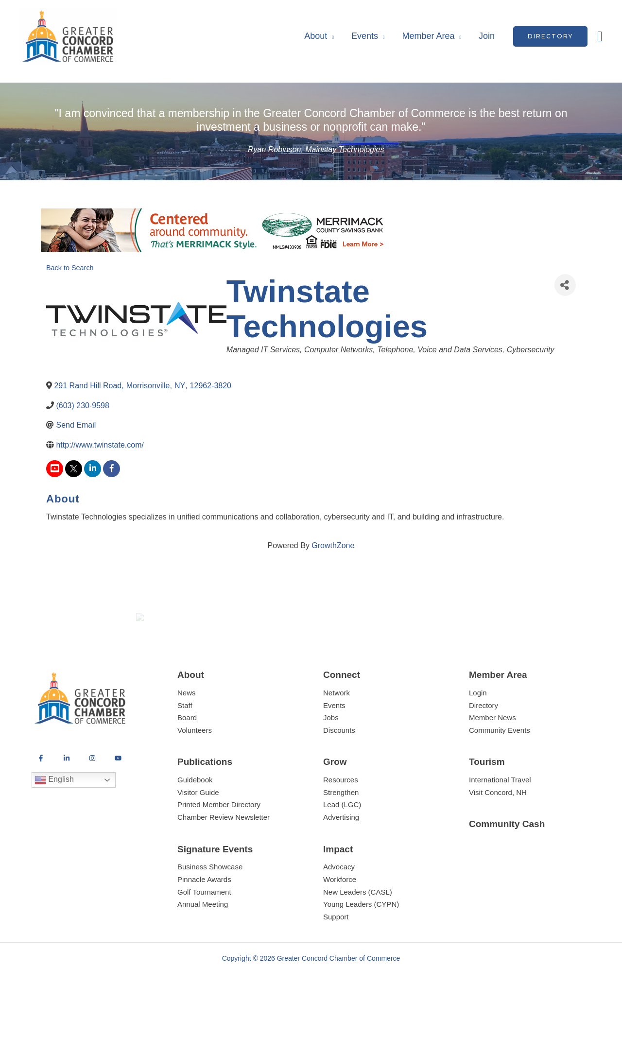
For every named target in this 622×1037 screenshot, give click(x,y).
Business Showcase (209, 903)
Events (364, 36)
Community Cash (507, 860)
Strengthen (341, 828)
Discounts (339, 765)
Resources (340, 816)
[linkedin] (92, 468)
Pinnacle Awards (204, 915)
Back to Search (70, 268)
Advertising (341, 852)
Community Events (499, 765)
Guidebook (195, 816)
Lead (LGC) (342, 840)
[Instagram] (92, 793)
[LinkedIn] (66, 793)
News (186, 728)
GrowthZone (332, 545)
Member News (492, 753)
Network (336, 728)
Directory (483, 741)
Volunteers (194, 765)
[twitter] (73, 468)
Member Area (428, 36)
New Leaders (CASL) (357, 927)
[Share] (565, 285)
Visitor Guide (198, 828)
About (315, 36)
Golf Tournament (204, 927)
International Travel (500, 816)
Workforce (339, 915)
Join (487, 36)
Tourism (487, 798)
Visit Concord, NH (498, 828)
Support (336, 952)
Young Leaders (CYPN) (361, 939)
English (54, 815)
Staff (184, 741)
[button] (550, 36)
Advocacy (339, 903)
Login (478, 728)
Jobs (331, 753)
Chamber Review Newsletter (223, 852)
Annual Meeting (202, 939)
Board (187, 753)
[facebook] (111, 468)
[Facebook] (41, 793)
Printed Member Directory (218, 840)
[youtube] (54, 468)
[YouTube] (118, 793)
